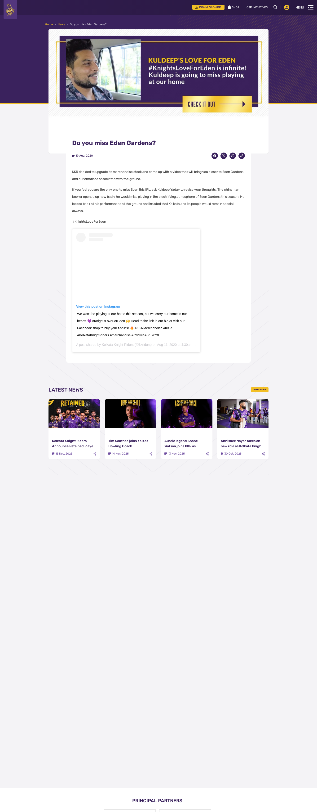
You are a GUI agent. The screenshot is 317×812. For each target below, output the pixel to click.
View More (259, 389)
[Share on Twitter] (223, 156)
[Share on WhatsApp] (232, 156)
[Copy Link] (241, 156)
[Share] (95, 454)
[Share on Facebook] (214, 156)
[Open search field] (277, 7)
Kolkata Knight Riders (118, 345)
